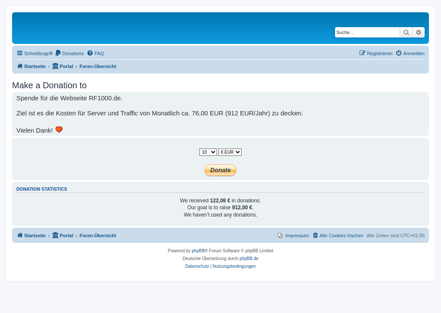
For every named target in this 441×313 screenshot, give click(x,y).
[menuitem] (69, 53)
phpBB (198, 250)
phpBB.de (248, 258)
